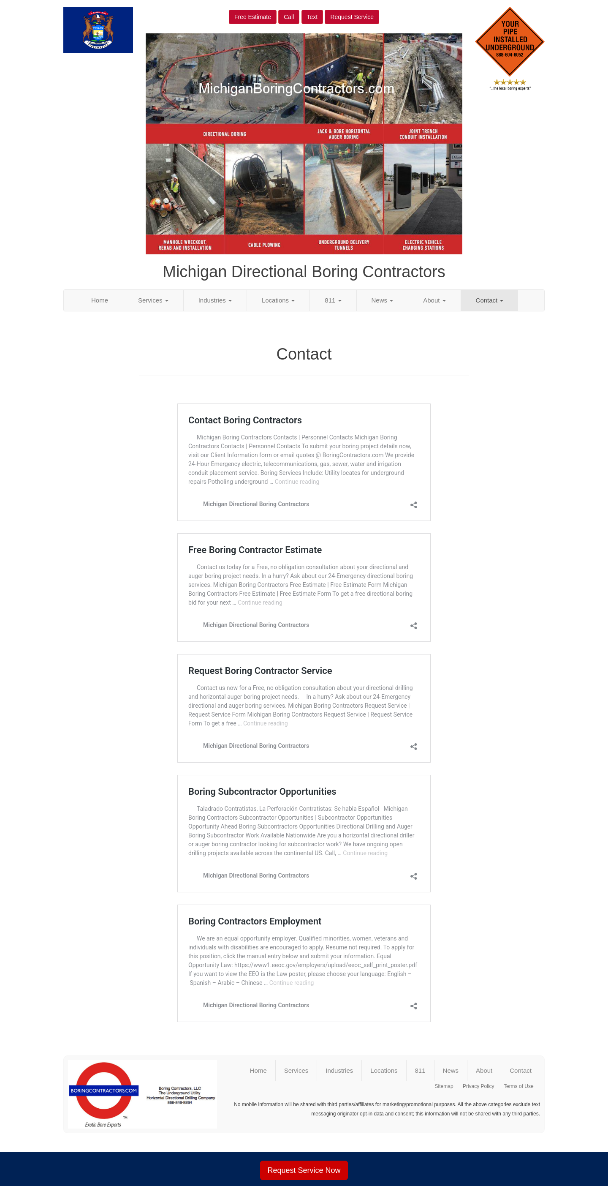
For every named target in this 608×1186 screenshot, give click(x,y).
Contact (490, 300)
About (434, 300)
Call (289, 17)
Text (312, 17)
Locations (278, 300)
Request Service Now (303, 1170)
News (383, 300)
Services (153, 300)
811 (333, 300)
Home (99, 300)
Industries (215, 300)
